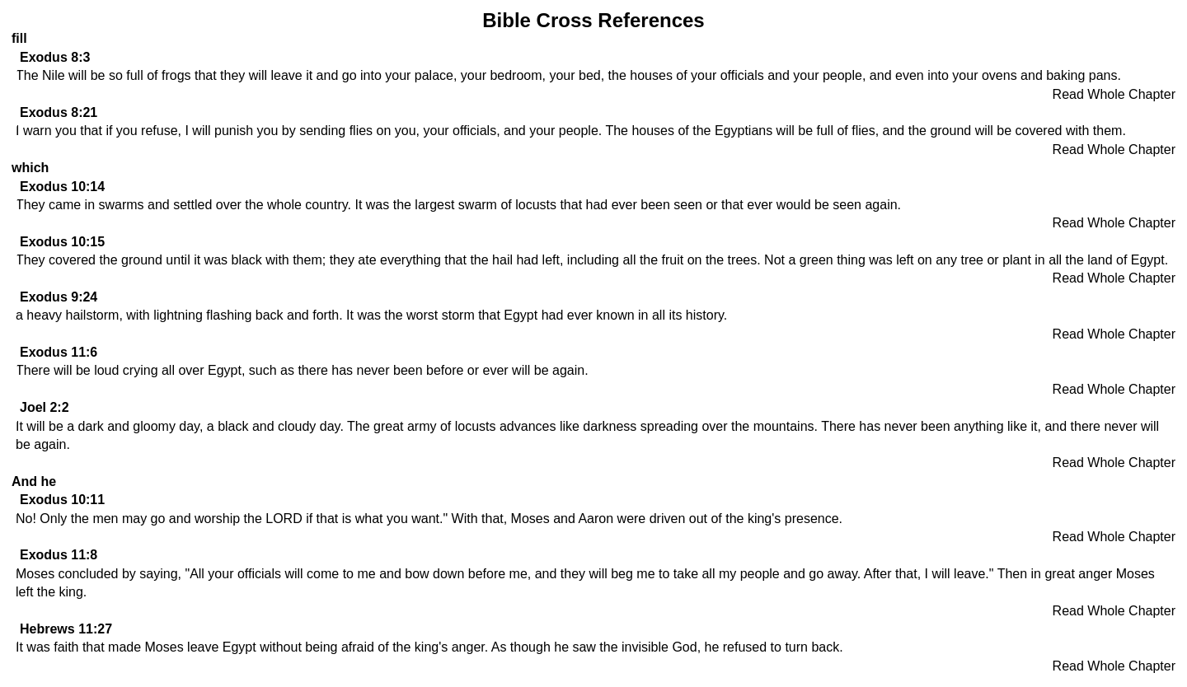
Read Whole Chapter (1114, 94)
